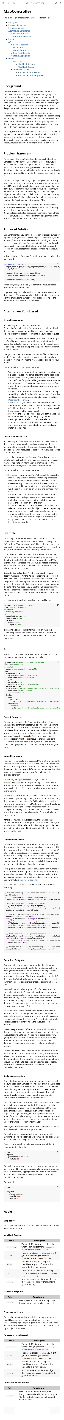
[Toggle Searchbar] (13, 3)
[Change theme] (8, 3)
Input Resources (20, 47)
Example (12, 39)
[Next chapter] (55, 1410)
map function (28, 243)
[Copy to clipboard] (58, 264)
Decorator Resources (22, 36)
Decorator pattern (27, 137)
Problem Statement (17, 25)
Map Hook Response (27, 67)
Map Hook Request (26, 64)
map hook (8, 825)
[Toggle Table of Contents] (3, 3)
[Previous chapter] (9, 1410)
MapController (17, 11)
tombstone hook (49, 1029)
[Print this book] (56, 3)
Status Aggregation (21, 55)
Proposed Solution (16, 28)
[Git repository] (60, 3)
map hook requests (28, 880)
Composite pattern (46, 121)
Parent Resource (20, 44)
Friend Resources (21, 33)
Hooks (11, 58)
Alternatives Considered (19, 31)
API (9, 42)
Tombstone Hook (21, 69)
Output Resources (21, 50)
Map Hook (17, 61)
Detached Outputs (21, 53)
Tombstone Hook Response (30, 75)
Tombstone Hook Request (30, 72)
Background (13, 22)
